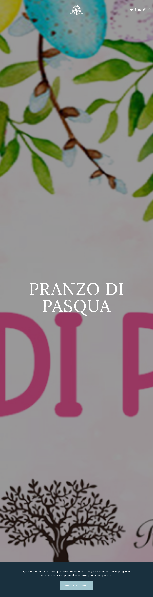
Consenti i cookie (76, 585)
